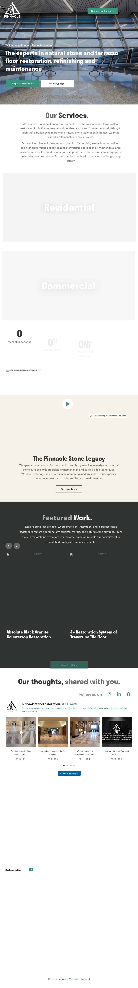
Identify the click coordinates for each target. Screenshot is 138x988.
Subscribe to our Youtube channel (69, 979)
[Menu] (128, 11)
